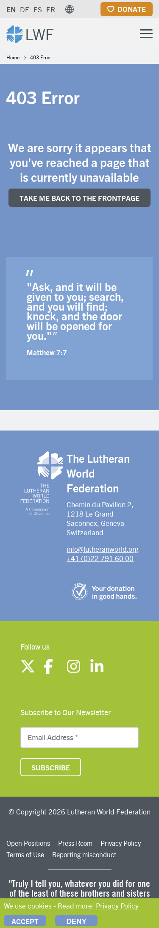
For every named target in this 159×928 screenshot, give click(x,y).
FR (50, 9)
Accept (25, 921)
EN (11, 9)
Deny (76, 921)
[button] (69, 9)
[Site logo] (29, 33)
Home (13, 57)
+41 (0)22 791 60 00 (100, 558)
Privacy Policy (120, 843)
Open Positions (28, 843)
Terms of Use (25, 854)
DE (24, 9)
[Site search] (125, 34)
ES (37, 9)
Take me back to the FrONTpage (79, 198)
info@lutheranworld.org (103, 548)
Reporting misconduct (84, 854)
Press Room (75, 843)
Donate (131, 9)
